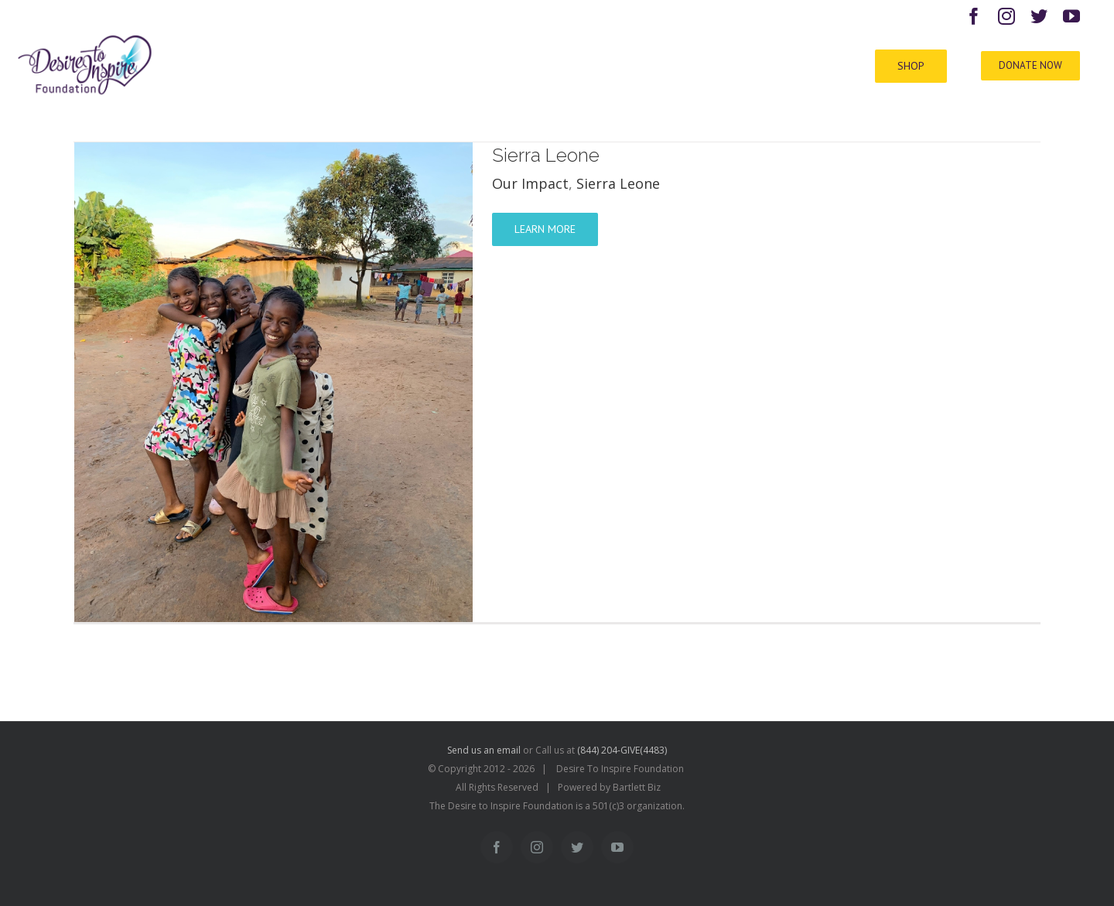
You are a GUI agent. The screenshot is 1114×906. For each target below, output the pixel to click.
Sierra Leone (546, 155)
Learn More (545, 229)
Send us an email (484, 750)
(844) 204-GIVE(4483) (622, 750)
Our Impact (530, 183)
